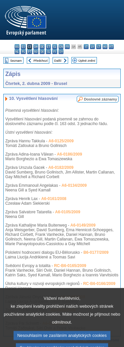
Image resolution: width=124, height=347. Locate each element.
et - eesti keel (48, 46)
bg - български (17, 46)
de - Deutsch (42, 46)
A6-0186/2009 (69, 154)
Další (58, 60)
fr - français (67, 46)
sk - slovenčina (42, 51)
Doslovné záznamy (100, 99)
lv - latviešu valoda (92, 46)
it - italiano (86, 46)
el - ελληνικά (54, 46)
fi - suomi (54, 51)
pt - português (29, 51)
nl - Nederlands (17, 51)
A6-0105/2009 (67, 212)
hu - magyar (105, 46)
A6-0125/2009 (61, 141)
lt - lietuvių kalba (98, 46)
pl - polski (23, 51)
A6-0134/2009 (74, 185)
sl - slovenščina (48, 51)
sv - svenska (61, 51)
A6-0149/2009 (83, 225)
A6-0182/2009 (60, 167)
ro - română (35, 51)
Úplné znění (86, 60)
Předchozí (40, 60)
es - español (23, 46)
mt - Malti (111, 46)
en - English (61, 46)
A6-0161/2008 (53, 198)
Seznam (16, 60)
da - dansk (35, 46)
